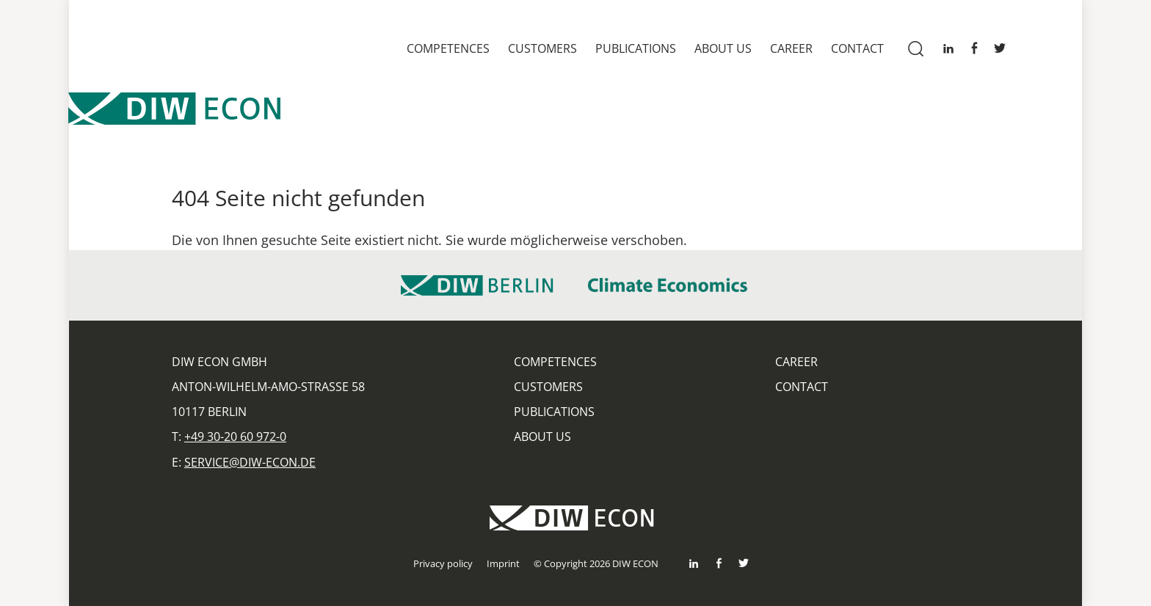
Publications (635, 48)
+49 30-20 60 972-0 (235, 436)
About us (723, 48)
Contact (857, 48)
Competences (448, 48)
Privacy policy (443, 563)
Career (791, 48)
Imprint (503, 563)
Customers (542, 48)
